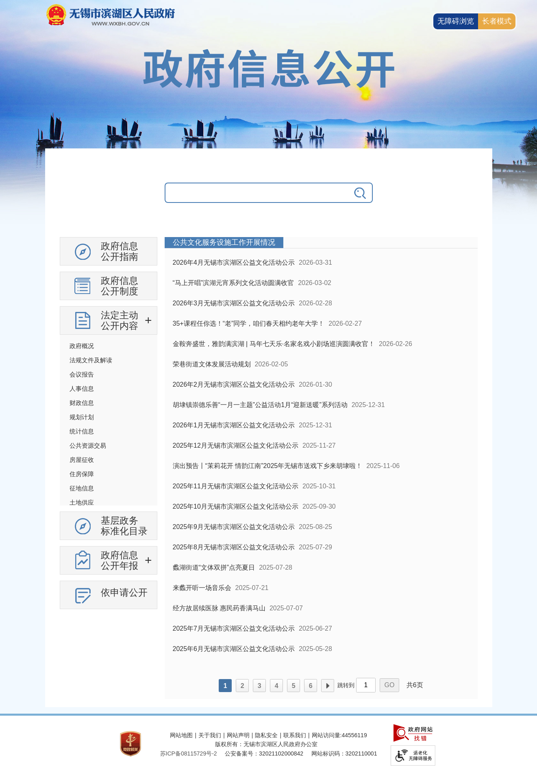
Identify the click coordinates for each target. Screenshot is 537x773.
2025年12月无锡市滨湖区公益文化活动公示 (235, 445)
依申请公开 (124, 592)
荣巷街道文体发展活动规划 (212, 364)
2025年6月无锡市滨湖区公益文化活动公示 (234, 648)
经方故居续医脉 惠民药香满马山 (219, 608)
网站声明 (238, 735)
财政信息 (82, 402)
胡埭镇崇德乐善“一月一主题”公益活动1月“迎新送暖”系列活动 (260, 404)
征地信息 (82, 488)
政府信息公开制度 (119, 285)
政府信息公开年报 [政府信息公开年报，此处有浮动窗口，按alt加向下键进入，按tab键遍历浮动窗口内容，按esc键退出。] (119, 560)
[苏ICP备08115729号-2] (188, 753)
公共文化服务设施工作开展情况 (224, 242)
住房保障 (82, 473)
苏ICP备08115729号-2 (188, 753)
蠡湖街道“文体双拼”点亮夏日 (214, 567)
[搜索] (360, 193)
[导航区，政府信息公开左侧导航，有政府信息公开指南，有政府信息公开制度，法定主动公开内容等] (108, 426)
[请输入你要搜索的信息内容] (256, 193)
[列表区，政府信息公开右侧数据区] (321, 468)
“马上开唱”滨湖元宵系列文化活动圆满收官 (233, 282)
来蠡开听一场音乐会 (202, 587)
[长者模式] (496, 21)
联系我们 (294, 735)
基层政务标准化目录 (124, 525)
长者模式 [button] (496, 21)
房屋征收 (82, 459)
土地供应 (82, 502)
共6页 (415, 685)
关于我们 (209, 735)
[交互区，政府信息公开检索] (268, 198)
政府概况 (82, 345)
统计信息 (82, 431)
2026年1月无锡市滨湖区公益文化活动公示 (234, 425)
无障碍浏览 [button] (455, 21)
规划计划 (82, 417)
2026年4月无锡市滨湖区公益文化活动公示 (234, 262)
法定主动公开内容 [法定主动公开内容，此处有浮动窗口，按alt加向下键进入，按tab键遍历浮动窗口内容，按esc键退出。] (119, 320)
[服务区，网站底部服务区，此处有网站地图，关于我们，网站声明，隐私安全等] (269, 744)
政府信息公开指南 (119, 251)
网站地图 (181, 735)
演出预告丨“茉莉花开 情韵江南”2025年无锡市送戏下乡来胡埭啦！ (268, 465)
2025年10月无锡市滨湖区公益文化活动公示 (235, 506)
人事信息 (82, 388)
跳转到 (345, 685)
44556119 (354, 735)
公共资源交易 (88, 445)
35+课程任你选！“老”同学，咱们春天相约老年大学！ (249, 323)
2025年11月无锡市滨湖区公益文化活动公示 (235, 486)
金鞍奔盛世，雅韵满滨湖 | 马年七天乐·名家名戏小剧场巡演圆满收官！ (274, 343)
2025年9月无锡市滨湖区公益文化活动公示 (234, 526)
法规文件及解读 (91, 360)
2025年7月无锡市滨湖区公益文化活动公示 (234, 628)
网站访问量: (327, 735)
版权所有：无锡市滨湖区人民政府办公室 (266, 744)
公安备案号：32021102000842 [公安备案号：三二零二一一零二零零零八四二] (264, 753)
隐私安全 (266, 735)
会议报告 (82, 374)
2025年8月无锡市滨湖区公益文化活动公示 (234, 547)
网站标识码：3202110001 (344, 753)
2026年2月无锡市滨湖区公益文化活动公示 (234, 384)
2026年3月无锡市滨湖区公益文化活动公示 (234, 303)
